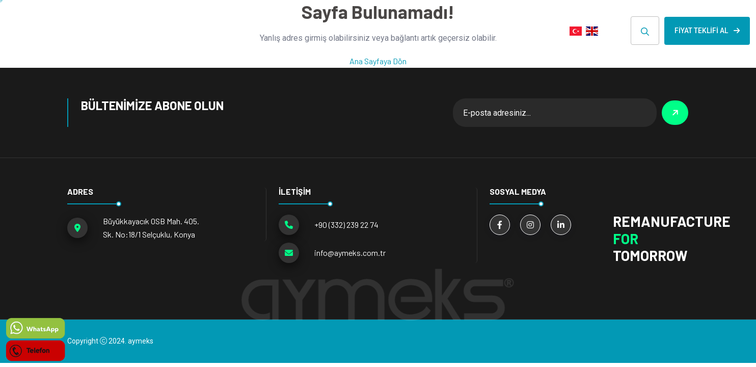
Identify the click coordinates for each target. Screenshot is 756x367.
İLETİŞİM (534, 30)
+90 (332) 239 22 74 (346, 224)
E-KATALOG (475, 30)
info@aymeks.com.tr (350, 252)
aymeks (140, 341)
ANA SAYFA (195, 30)
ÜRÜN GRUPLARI (266, 30)
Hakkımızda (348, 30)
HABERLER (412, 30)
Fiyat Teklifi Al (707, 31)
